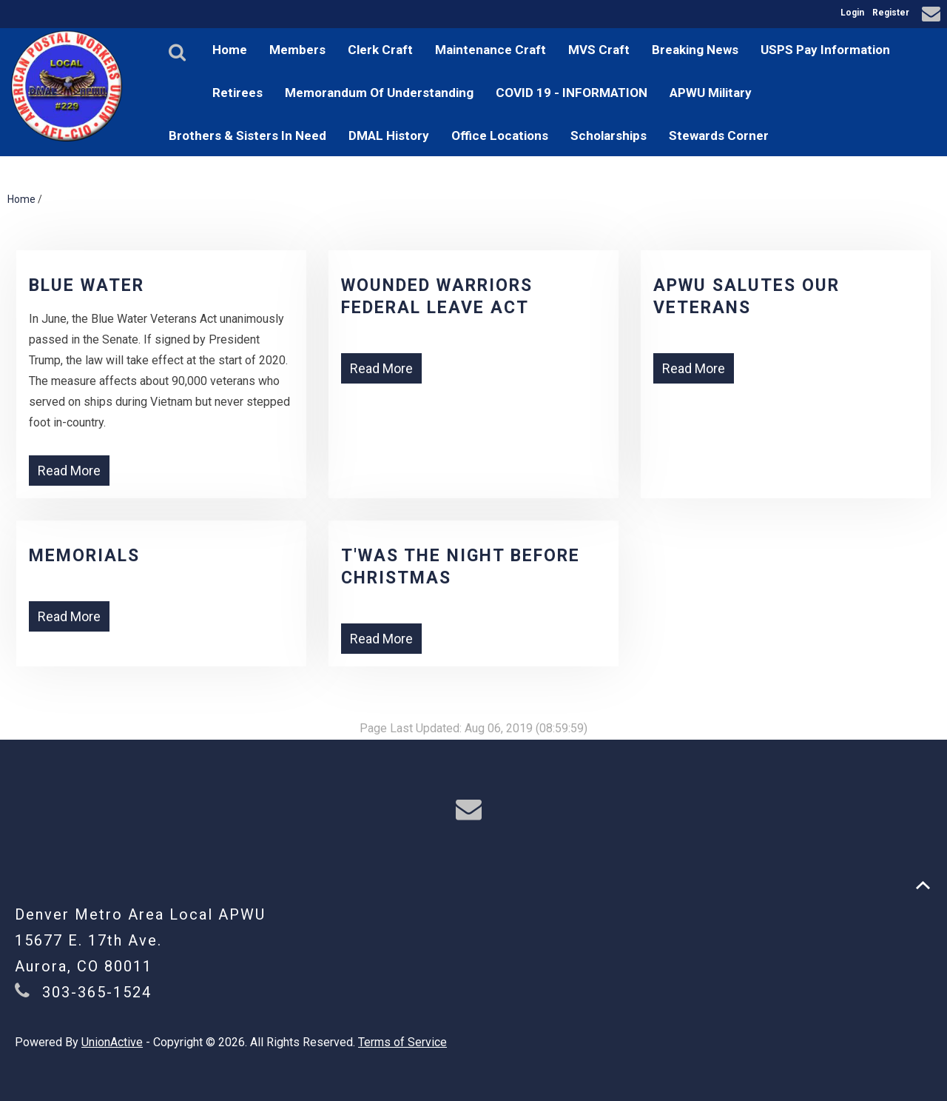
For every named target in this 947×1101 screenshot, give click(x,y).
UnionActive (112, 1042)
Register (890, 12)
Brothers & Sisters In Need (247, 135)
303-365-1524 (97, 992)
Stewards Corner (719, 135)
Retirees (237, 92)
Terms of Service (402, 1042)
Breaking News (695, 49)
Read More (69, 470)
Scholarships (608, 135)
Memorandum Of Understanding (379, 92)
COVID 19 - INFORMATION (571, 92)
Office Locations (499, 135)
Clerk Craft (380, 49)
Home (229, 49)
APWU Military (711, 92)
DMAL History (388, 135)
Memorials (84, 556)
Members (297, 49)
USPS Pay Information (825, 49)
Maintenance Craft (490, 49)
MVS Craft (599, 49)
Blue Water (86, 285)
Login (852, 12)
